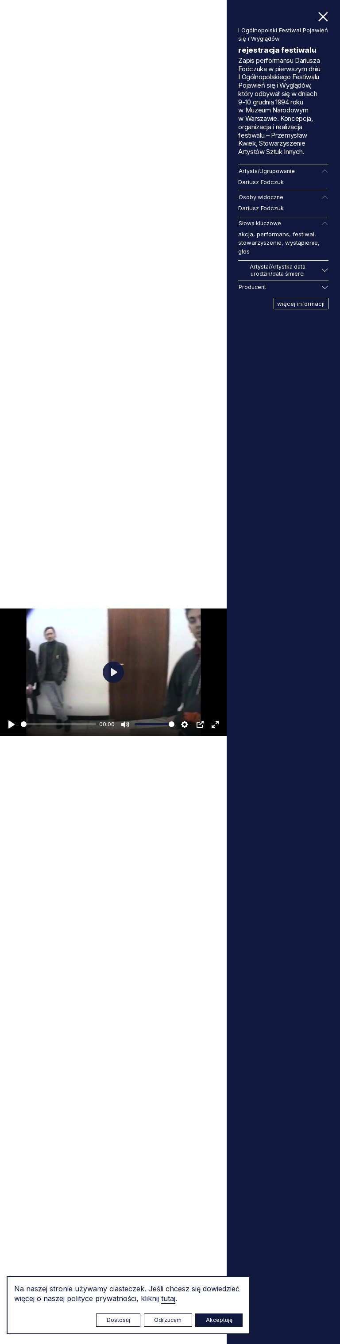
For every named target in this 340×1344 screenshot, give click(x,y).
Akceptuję (219, 1320)
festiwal (303, 234)
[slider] (58, 724)
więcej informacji (301, 303)
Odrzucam (168, 1320)
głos (244, 251)
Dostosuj (118, 1320)
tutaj (168, 1298)
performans (273, 234)
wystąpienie (301, 242)
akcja (245, 234)
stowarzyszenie (260, 242)
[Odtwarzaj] (11, 724)
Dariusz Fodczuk (261, 181)
